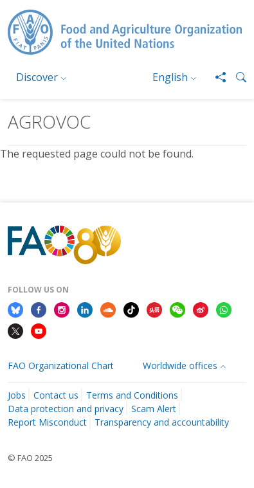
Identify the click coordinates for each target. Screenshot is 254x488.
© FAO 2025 (30, 458)
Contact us (55, 395)
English (170, 77)
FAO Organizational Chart (61, 365)
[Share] (215, 77)
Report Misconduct (47, 422)
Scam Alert (153, 408)
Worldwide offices (180, 365)
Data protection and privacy (65, 408)
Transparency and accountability (162, 422)
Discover (37, 77)
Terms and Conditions (132, 395)
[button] (236, 77)
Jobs (17, 395)
